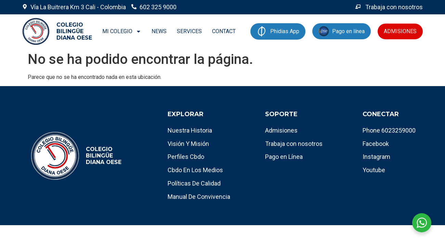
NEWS (159, 31)
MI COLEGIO (121, 31)
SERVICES (189, 31)
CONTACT (224, 31)
